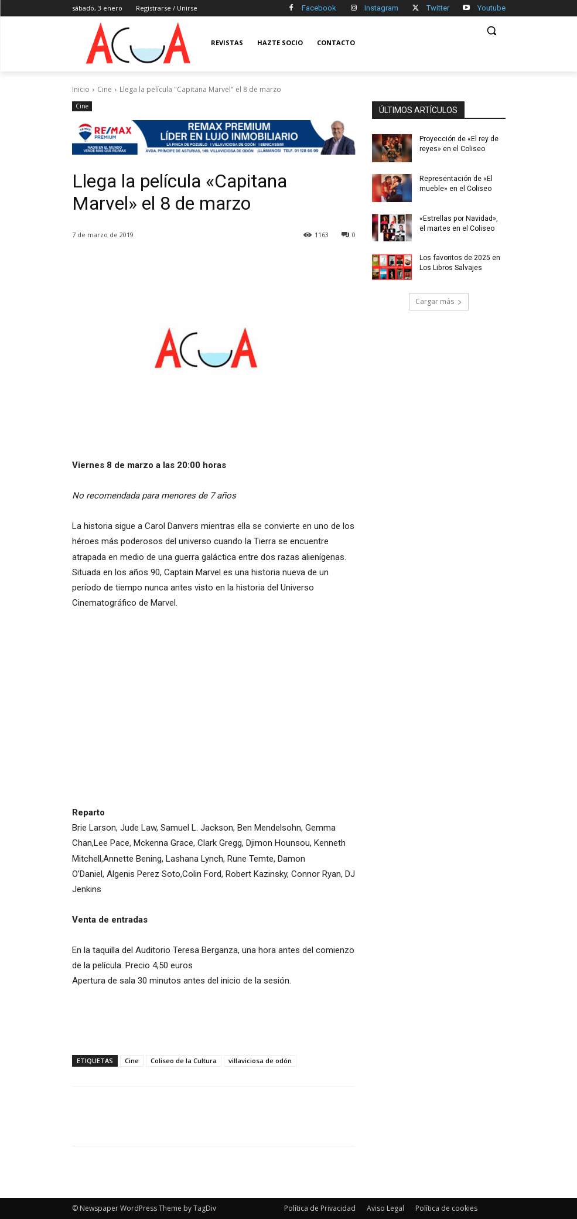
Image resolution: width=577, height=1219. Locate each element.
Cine (104, 89)
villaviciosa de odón (260, 1060)
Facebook (319, 8)
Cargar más (438, 301)
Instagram (381, 8)
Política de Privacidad (320, 1208)
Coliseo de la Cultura (184, 1060)
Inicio (81, 89)
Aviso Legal (385, 1208)
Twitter (437, 8)
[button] (492, 31)
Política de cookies (446, 1208)
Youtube (491, 8)
